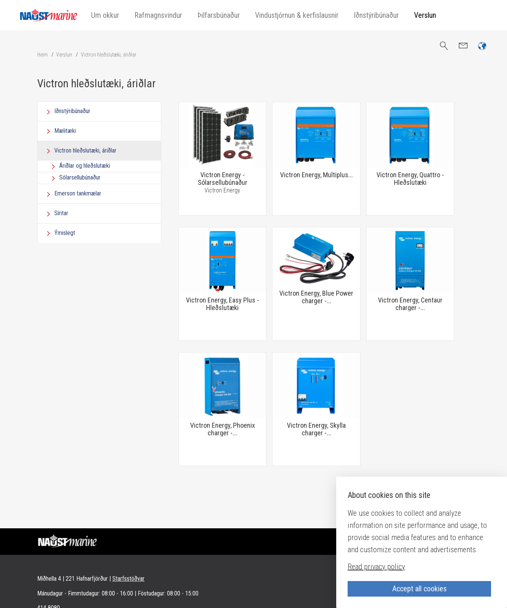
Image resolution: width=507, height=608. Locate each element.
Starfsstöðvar (128, 578)
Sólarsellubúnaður (80, 177)
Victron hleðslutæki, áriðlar (108, 55)
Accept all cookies (419, 588)
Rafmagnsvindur (158, 15)
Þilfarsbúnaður (218, 15)
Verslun (425, 15)
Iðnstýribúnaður (376, 15)
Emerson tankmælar (77, 193)
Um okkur (105, 15)
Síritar (61, 213)
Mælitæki (65, 130)
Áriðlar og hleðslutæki (84, 165)
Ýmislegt (64, 232)
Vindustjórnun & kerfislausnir (297, 15)
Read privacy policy (376, 566)
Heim (42, 55)
